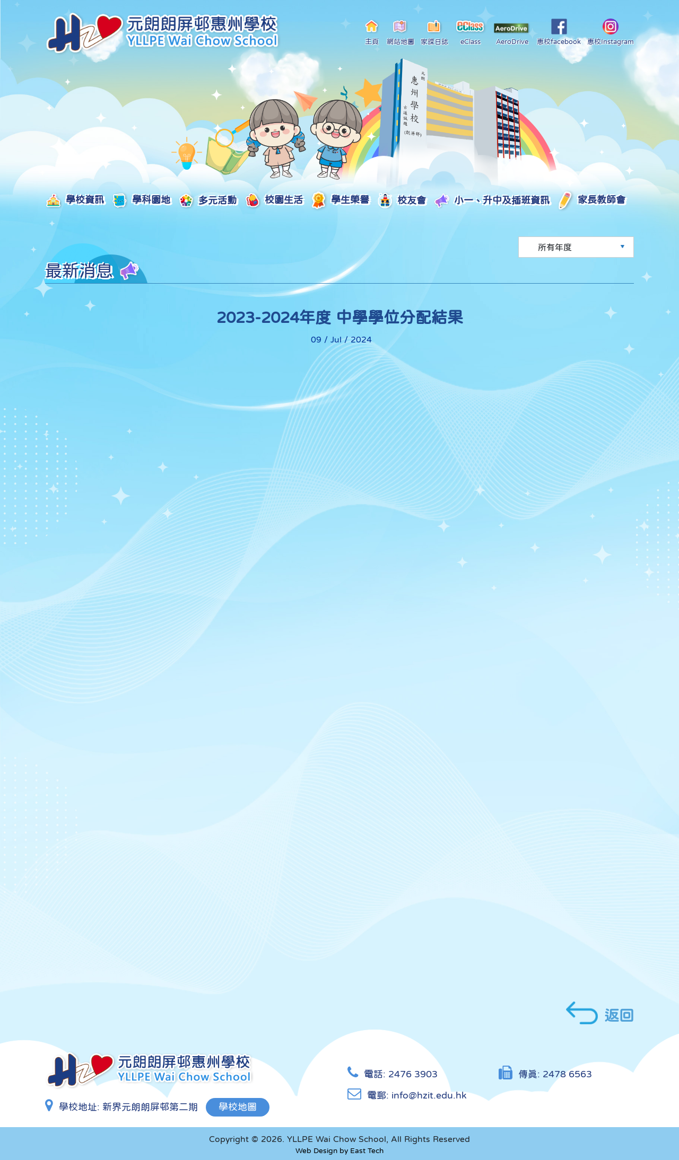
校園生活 (273, 200)
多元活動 (207, 201)
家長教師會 (591, 201)
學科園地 (140, 200)
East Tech (367, 1150)
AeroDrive (511, 34)
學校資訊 (74, 200)
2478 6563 (567, 1074)
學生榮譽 (339, 200)
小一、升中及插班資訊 (491, 200)
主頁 (372, 32)
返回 (600, 1012)
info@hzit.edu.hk (429, 1095)
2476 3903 (413, 1074)
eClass (471, 32)
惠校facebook (559, 32)
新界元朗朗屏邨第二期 (150, 1107)
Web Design (316, 1150)
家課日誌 (434, 32)
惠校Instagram (610, 32)
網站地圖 (400, 32)
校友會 (401, 201)
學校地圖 (238, 1107)
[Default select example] (576, 247)
